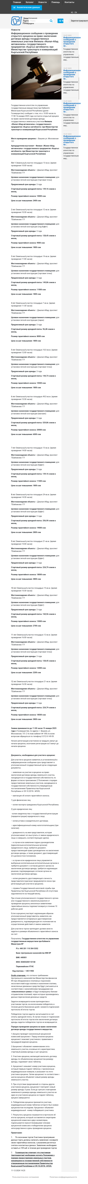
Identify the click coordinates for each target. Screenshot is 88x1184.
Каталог (30, 2)
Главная (17, 2)
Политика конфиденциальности (63, 1177)
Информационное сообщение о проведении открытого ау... (70, 42)
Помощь (55, 2)
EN (76, 12)
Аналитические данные (26, 7)
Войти (61, 21)
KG (72, 12)
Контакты (69, 2)
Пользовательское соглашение (25, 1177)
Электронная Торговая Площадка (24, 21)
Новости (42, 2)
